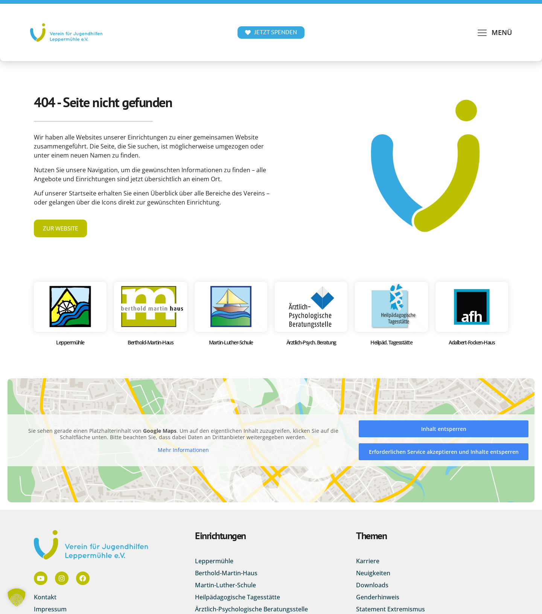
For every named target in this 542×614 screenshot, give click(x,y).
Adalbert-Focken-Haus (472, 342)
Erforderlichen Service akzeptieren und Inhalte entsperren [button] (444, 451)
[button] (494, 32)
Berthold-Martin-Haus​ (150, 342)
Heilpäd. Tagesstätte (391, 342)
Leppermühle (70, 342)
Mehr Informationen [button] (183, 450)
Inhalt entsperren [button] (443, 428)
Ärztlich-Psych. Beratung (311, 342)
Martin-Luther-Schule (231, 342)
